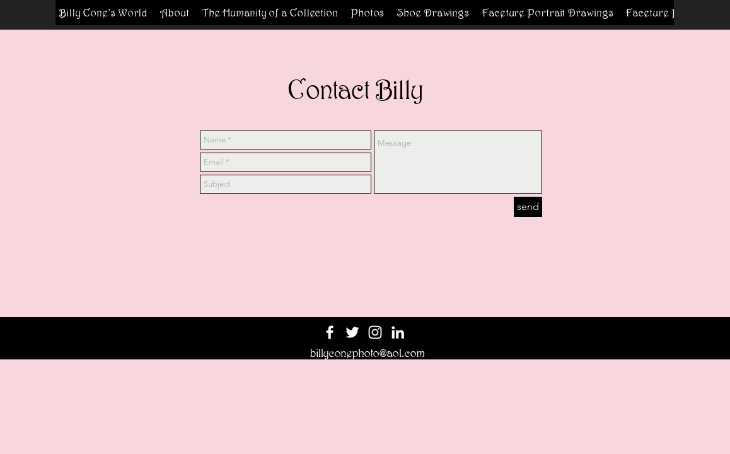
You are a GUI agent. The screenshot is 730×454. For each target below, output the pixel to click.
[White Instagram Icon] (375, 332)
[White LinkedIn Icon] (398, 332)
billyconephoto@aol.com (367, 353)
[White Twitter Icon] (352, 332)
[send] (528, 207)
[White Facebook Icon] (330, 332)
